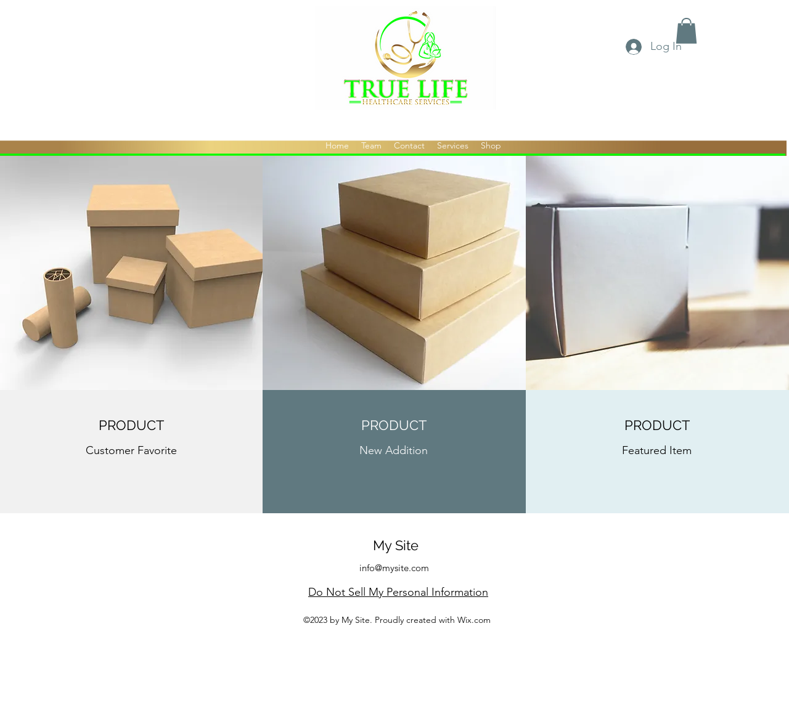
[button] (686, 31)
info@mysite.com (394, 568)
